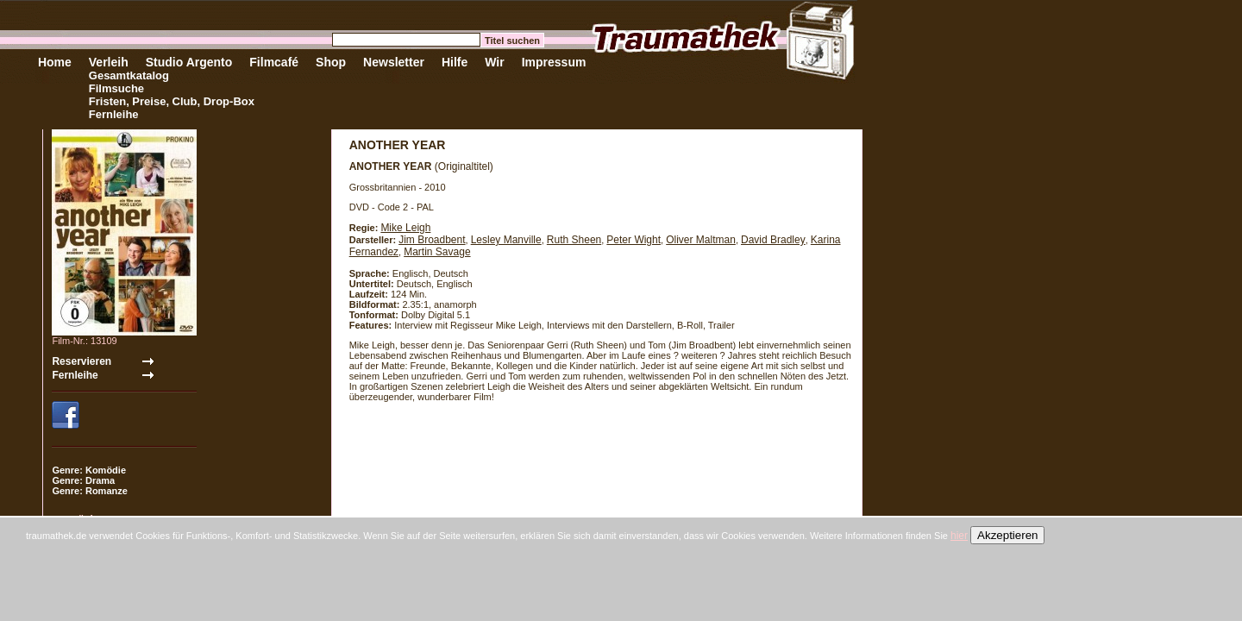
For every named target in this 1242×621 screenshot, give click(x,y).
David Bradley (773, 240)
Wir (494, 62)
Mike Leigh (405, 228)
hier (959, 536)
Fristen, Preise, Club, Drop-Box (171, 101)
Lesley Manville (506, 240)
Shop (331, 62)
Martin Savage (437, 252)
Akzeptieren (1007, 535)
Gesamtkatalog (129, 75)
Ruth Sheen (574, 240)
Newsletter (393, 62)
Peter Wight (633, 240)
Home (55, 62)
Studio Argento (189, 62)
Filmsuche (116, 88)
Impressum (554, 62)
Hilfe (454, 62)
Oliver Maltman (701, 240)
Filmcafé (273, 62)
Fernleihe (114, 114)
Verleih (109, 62)
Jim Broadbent (431, 240)
